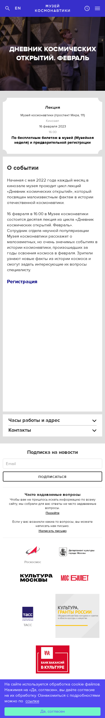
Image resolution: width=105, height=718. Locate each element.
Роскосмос (32, 554)
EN (18, 8)
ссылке (32, 701)
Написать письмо (53, 531)
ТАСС (28, 617)
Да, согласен (52, 711)
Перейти (52, 513)
